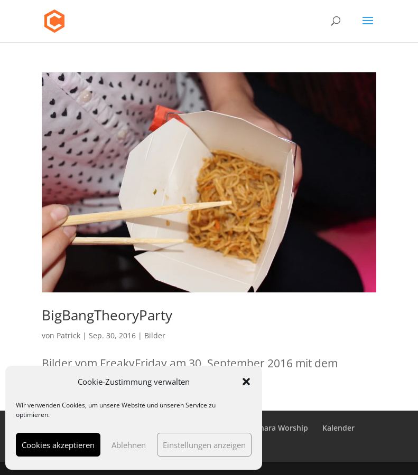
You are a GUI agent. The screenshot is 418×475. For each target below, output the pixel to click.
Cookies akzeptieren (58, 445)
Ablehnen (129, 445)
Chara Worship (281, 428)
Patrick (68, 335)
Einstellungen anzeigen (204, 445)
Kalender (338, 428)
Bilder (154, 335)
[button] (246, 381)
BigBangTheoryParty (107, 315)
